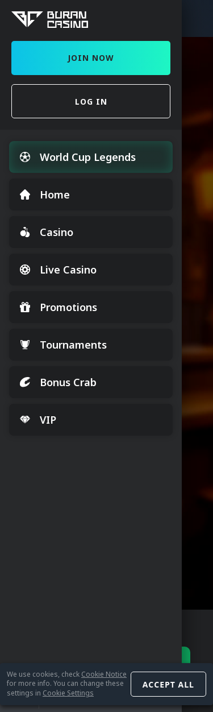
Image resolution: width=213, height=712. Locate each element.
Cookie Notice (104, 674)
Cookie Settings (68, 693)
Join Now (91, 57)
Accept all (168, 684)
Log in (91, 101)
